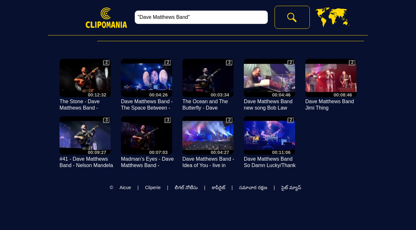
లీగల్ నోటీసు (186, 187)
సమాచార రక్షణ (253, 187)
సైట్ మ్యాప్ (291, 187)
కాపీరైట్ (218, 187)
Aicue (125, 187)
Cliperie (153, 187)
